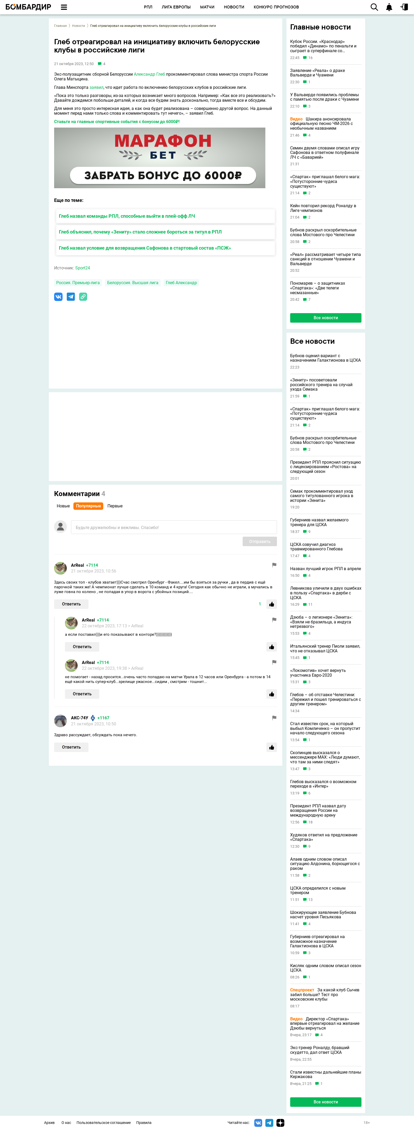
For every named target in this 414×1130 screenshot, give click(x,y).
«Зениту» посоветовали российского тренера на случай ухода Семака (321, 385)
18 (310, 822)
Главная (60, 26)
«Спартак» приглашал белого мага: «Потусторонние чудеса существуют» (325, 181)
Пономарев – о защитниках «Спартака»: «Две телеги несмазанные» (317, 288)
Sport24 (82, 267)
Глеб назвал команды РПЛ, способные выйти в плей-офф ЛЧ (127, 216)
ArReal (77, 565)
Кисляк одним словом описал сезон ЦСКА (325, 968)
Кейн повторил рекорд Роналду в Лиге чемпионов (323, 208)
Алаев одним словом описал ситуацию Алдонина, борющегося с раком (325, 864)
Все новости (326, 317)
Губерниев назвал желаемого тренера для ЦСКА (319, 522)
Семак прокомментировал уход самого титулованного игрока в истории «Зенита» (321, 496)
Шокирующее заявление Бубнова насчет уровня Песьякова (323, 914)
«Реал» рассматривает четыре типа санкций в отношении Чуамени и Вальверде (325, 259)
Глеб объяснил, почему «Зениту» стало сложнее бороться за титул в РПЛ (140, 232)
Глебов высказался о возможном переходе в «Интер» (323, 784)
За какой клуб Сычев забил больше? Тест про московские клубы (324, 995)
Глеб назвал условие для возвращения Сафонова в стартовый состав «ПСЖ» (145, 248)
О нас (66, 1122)
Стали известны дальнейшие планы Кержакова (325, 1074)
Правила (144, 1122)
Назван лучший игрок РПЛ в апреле (325, 568)
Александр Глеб (149, 74)
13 (310, 900)
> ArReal (135, 625)
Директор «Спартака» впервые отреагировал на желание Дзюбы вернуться (324, 1024)
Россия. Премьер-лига (78, 282)
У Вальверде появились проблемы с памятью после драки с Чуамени (324, 97)
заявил (96, 87)
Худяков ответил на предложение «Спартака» (323, 837)
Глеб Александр (181, 282)
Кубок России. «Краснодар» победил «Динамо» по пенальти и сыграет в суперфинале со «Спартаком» (323, 46)
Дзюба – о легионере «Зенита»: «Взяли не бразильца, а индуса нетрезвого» (321, 622)
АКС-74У (79, 717)
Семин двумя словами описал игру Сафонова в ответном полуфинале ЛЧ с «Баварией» (325, 153)
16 (310, 58)
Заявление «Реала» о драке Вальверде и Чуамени (317, 72)
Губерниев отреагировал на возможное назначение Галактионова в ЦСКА (317, 941)
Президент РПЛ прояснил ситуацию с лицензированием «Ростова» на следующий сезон (325, 467)
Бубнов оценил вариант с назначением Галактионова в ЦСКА (325, 358)
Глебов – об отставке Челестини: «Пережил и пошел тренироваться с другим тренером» (325, 699)
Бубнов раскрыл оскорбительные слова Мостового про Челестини (323, 232)
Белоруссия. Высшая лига (132, 282)
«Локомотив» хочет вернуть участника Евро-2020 (318, 672)
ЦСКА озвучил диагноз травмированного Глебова (316, 546)
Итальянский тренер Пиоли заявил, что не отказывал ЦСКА (325, 648)
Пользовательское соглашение (104, 1122)
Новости (78, 26)
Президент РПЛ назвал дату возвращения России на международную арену (318, 811)
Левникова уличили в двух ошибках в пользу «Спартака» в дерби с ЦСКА (325, 593)
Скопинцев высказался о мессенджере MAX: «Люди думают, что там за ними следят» (325, 757)
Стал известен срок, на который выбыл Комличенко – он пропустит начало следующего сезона (325, 728)
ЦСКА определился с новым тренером (318, 890)
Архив (49, 1122)
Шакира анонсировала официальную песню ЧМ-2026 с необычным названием (321, 124)
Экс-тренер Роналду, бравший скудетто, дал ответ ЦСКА (319, 1050)
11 (310, 605)
